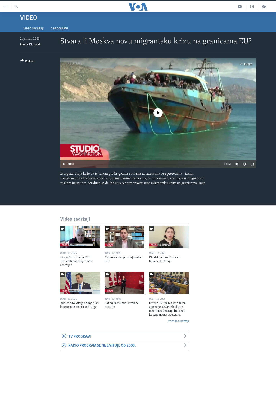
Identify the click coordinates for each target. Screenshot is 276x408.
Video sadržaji (34, 28)
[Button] (27, 62)
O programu (59, 28)
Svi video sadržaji (178, 321)
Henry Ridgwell (30, 44)
